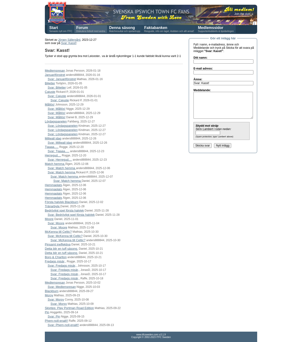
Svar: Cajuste (57, 96)
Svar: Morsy (56, 299)
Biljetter (50, 83)
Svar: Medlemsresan (62, 287)
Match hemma (55, 164)
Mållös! (50, 104)
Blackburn (52, 291)
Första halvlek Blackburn (61, 202)
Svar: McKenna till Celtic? (65, 236)
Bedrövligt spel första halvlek (64, 210)
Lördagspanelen (56, 121)
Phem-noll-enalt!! (56, 320)
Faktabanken (155, 28)
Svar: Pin (54, 316)
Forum (82, 28)
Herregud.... (53, 155)
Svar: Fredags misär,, (62, 265)
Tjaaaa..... (52, 147)
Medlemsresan (55, 70)
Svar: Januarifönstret (62, 79)
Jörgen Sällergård (69, 39)
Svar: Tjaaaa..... (58, 151)
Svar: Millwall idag (60, 142)
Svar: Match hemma (62, 168)
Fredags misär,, (55, 261)
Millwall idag (53, 138)
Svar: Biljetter (57, 87)
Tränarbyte (52, 206)
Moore (49, 219)
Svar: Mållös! (56, 108)
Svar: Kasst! (68, 43)
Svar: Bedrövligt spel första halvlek (71, 214)
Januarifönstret (55, 75)
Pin (47, 312)
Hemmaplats (53, 185)
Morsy (49, 295)
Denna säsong (122, 28)
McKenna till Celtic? (58, 231)
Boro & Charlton (56, 257)
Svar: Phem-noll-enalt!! (63, 325)
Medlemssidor (210, 28)
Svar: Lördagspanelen (63, 125)
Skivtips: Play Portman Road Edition (69, 308)
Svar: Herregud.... (60, 159)
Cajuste (50, 92)
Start (53, 28)
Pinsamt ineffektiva (58, 244)
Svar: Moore (56, 223)
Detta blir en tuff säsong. (61, 248)
